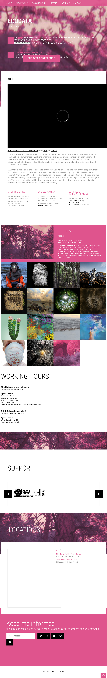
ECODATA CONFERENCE (42, 58)
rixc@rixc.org (79, 200)
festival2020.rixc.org (45, 205)
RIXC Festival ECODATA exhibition (23, 150)
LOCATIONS (66, 3)
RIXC (46, 150)
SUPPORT (54, 3)
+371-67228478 (74, 202)
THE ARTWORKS (22, 3)
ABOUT (9, 3)
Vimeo (54, 150)
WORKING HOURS (39, 3)
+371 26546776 (74, 205)
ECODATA (21, 21)
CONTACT (78, 3)
